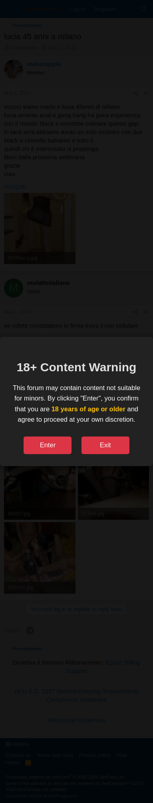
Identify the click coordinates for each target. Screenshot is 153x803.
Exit (105, 445)
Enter (48, 445)
